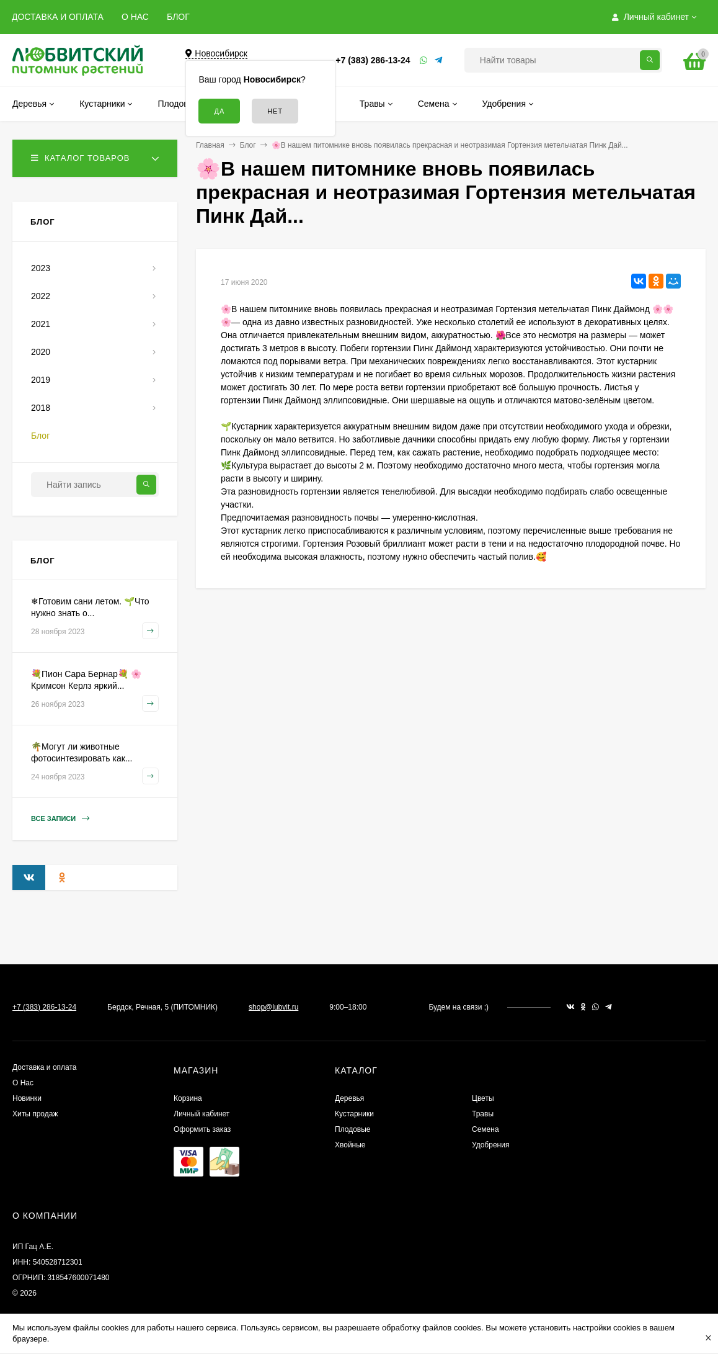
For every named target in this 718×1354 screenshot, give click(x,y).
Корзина (188, 1098)
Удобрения (490, 1145)
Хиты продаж (35, 1114)
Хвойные (350, 1145)
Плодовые (353, 1129)
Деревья (349, 1098)
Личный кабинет (201, 1114)
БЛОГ (178, 17)
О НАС (135, 17)
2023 (40, 268)
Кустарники (354, 1114)
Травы (483, 1114)
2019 (40, 380)
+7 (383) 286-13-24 (372, 60)
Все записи (60, 819)
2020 (40, 352)
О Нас (22, 1082)
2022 (40, 296)
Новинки (27, 1098)
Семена (485, 1129)
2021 (40, 324)
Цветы (483, 1098)
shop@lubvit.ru (273, 1007)
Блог (248, 145)
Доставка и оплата (44, 1067)
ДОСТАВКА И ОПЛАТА (58, 17)
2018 (40, 408)
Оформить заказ (202, 1129)
